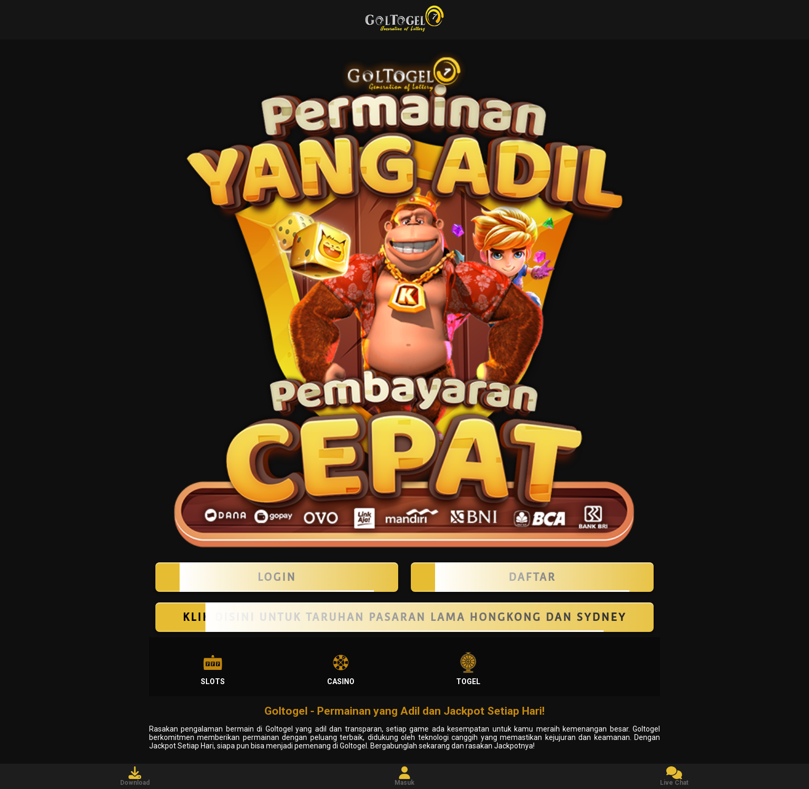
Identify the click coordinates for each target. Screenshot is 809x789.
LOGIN (276, 577)
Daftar (532, 577)
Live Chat (674, 776)
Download (135, 776)
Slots (213, 669)
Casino (340, 669)
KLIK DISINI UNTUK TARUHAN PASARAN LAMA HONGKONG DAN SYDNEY (404, 617)
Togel (468, 669)
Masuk (404, 776)
